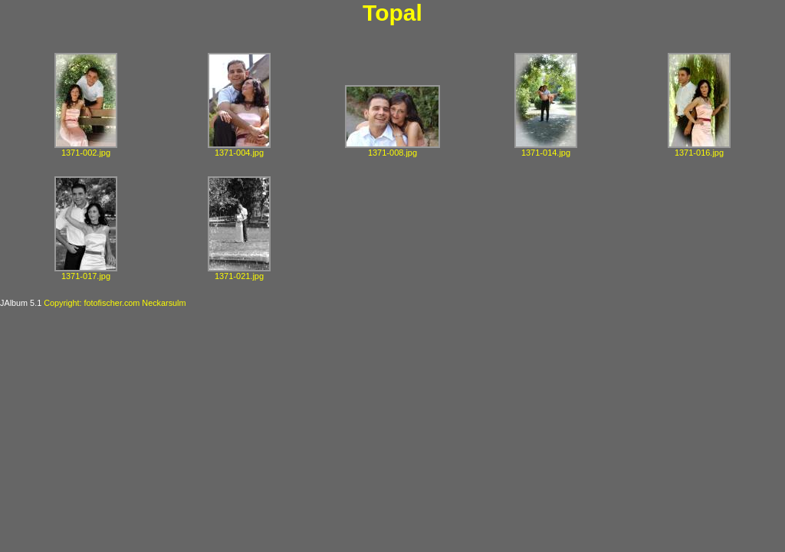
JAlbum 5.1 (20, 302)
